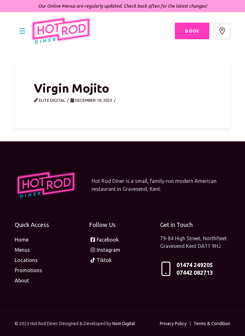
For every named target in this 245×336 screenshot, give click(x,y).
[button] (22, 31)
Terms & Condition (212, 323)
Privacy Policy (173, 323)
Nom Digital (123, 323)
